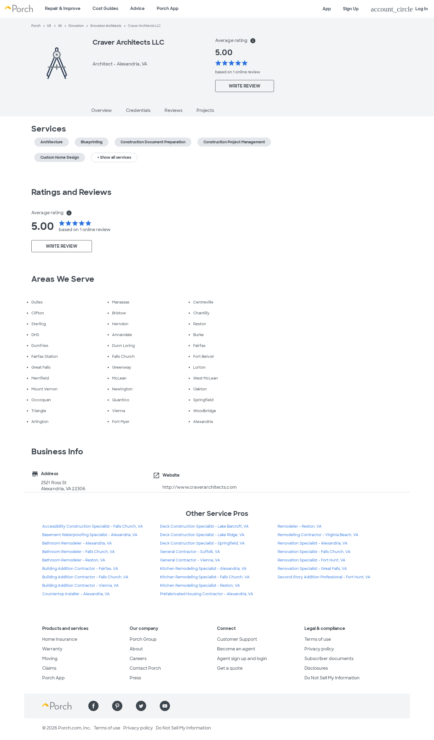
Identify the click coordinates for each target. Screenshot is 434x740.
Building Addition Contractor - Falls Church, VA (85, 577)
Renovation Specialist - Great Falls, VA (312, 568)
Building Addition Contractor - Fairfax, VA (80, 568)
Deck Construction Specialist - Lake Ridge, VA (202, 534)
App (326, 8)
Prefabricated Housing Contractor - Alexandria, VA (206, 594)
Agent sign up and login (242, 658)
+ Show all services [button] (114, 157)
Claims (49, 668)
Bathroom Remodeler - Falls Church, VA (78, 551)
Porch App (167, 8)
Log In (399, 9)
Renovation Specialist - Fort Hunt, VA (311, 560)
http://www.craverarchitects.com (199, 487)
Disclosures (316, 668)
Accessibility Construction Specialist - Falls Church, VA (92, 526)
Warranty (52, 649)
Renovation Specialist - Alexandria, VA (313, 543)
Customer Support (237, 639)
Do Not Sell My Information (332, 678)
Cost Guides (105, 8)
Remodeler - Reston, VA (300, 526)
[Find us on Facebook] (93, 706)
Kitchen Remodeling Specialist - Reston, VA (200, 585)
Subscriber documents (329, 658)
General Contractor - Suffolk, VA (190, 551)
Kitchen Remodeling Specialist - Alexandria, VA (203, 568)
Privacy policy (319, 649)
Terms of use (317, 639)
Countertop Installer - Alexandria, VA (76, 594)
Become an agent (236, 649)
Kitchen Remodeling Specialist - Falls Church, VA (205, 577)
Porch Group (143, 639)
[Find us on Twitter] (141, 706)
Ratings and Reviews (71, 192)
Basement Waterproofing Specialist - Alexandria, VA (89, 534)
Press (135, 678)
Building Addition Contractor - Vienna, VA (80, 585)
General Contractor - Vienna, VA (190, 560)
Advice (137, 8)
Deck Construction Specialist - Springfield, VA (202, 543)
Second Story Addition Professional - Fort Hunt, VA (324, 577)
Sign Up (351, 8)
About (136, 649)
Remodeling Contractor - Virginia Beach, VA (318, 534)
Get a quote (230, 668)
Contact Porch (145, 668)
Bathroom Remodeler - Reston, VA (73, 560)
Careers (138, 658)
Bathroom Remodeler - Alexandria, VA (77, 543)
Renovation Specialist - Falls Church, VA (314, 551)
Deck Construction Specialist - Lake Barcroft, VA (204, 526)
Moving (50, 658)
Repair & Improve (62, 8)
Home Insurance (59, 639)
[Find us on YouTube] (165, 706)
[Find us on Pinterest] (117, 706)
